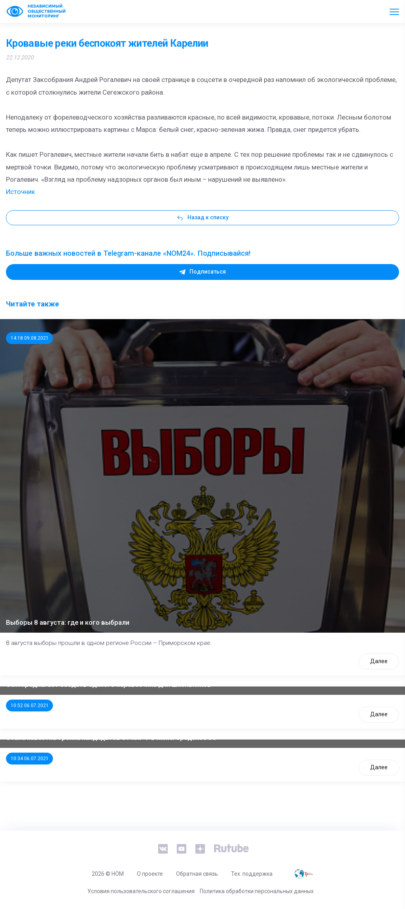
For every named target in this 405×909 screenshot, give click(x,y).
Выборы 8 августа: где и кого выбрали (67, 622)
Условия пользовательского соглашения (141, 891)
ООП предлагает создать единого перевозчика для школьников (108, 684)
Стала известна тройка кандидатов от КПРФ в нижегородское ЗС (111, 738)
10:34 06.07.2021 (30, 758)
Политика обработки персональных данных (257, 891)
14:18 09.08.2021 (30, 338)
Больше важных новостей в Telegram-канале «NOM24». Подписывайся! (128, 253)
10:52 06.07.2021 (30, 705)
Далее (379, 661)
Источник (20, 192)
